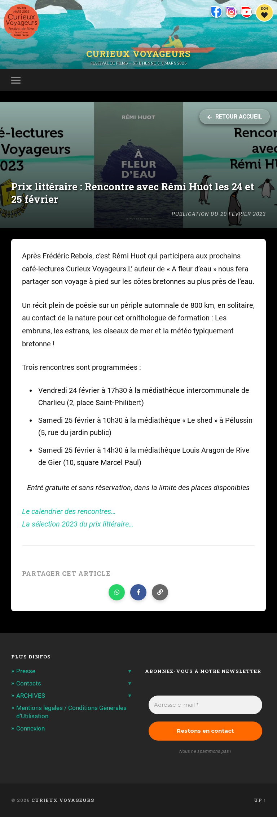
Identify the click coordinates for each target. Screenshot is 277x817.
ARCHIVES (30, 695)
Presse (25, 671)
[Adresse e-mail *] (206, 705)
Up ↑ (260, 800)
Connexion (30, 728)
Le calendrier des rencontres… (69, 511)
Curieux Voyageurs (138, 53)
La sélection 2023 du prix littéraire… (77, 524)
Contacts (28, 683)
